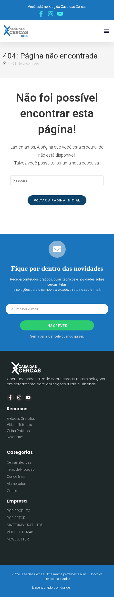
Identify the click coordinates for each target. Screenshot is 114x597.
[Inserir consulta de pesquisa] (57, 180)
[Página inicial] (4, 63)
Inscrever (57, 326)
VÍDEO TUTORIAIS (20, 532)
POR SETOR (16, 518)
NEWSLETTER (18, 539)
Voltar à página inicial (57, 200)
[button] (106, 31)
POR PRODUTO (18, 511)
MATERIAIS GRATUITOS (25, 525)
